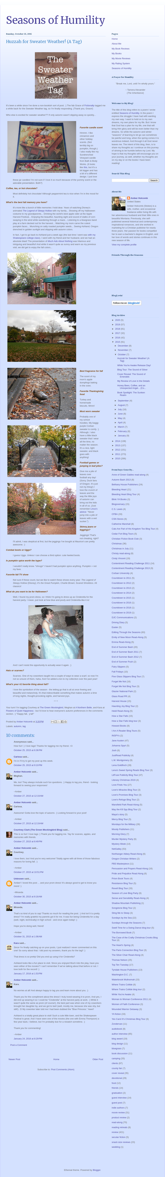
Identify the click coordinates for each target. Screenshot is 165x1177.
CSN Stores (118, 519)
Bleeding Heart (119, 489)
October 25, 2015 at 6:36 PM (28, 750)
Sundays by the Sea (122, 917)
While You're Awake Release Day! (134, 365)
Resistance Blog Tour (122, 883)
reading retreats (119, 1127)
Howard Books (119, 725)
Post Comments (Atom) (62, 1069)
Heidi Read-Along (120, 711)
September (123, 400)
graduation (117, 1093)
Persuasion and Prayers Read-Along (130, 868)
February (123, 431)
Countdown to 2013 (121, 588)
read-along (117, 1122)
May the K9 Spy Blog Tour (125, 809)
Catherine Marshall (121, 524)
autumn (17, 726)
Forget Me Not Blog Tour (124, 686)
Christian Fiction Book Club (125, 538)
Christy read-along (121, 553)
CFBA (115, 514)
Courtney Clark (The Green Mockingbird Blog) (38, 829)
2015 (118, 342)
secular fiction (118, 1137)
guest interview (119, 1097)
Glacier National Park (122, 691)
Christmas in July (120, 548)
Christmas (117, 543)
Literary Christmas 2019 (123, 780)
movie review (118, 1112)
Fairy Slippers (118, 666)
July (120, 409)
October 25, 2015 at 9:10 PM (28, 765)
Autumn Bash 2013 (121, 479)
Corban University (120, 573)
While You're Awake (121, 994)
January (122, 435)
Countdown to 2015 (121, 598)
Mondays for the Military (123, 824)
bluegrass (116, 1048)
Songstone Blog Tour (122, 908)
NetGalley (117, 849)
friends (115, 1088)
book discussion (120, 1053)
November (123, 350)
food (114, 1083)
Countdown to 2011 (121, 578)
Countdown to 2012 (121, 583)
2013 (118, 445)
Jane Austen (118, 740)
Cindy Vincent (118, 558)
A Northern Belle (83, 707)
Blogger (96, 1170)
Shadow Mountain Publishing (126, 903)
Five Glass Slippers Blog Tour (126, 676)
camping (116, 1058)
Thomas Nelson (119, 960)
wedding (116, 1147)
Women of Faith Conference (126, 1004)
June (120, 413)
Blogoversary (118, 504)
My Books (117, 53)
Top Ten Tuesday (120, 964)
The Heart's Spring (121, 945)
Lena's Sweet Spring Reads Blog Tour (130, 770)
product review (119, 1117)
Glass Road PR (119, 696)
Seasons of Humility (55, 20)
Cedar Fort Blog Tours (123, 533)
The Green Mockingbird (51, 707)
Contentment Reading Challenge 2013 (131, 568)
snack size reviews (121, 1142)
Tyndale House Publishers (125, 969)
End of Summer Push (122, 661)
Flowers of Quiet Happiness (20, 710)
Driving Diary (118, 622)
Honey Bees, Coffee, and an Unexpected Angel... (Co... (131, 387)
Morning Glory (119, 834)
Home (56, 1059)
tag (24, 726)
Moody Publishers (120, 829)
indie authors (118, 1107)
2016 (118, 337)
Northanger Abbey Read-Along (127, 854)
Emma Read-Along (121, 642)
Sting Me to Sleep (120, 913)
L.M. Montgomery (120, 760)
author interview (120, 1034)
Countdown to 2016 (121, 602)
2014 (118, 441)
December (123, 345)
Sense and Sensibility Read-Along (129, 898)
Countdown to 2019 (121, 612)
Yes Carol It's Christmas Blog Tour (128, 1019)
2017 (118, 333)
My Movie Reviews (121, 58)
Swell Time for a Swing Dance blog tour (131, 927)
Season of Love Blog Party (125, 893)
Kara (16, 943)
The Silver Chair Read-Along (126, 955)
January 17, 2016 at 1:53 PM (28, 973)
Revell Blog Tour (120, 888)
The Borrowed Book (121, 932)
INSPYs (116, 735)
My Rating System (121, 63)
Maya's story (118, 814)
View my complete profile (124, 244)
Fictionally (89, 105)
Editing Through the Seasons (126, 632)
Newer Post (14, 1059)
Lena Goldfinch (119, 765)
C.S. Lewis (117, 509)
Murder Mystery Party (122, 839)
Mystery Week (119, 844)
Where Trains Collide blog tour (127, 989)
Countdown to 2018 (121, 607)
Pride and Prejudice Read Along (127, 873)
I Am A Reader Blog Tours (124, 730)
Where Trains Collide (122, 984)
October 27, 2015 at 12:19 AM (28, 796)
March (121, 427)
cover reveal (118, 1073)
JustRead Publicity (121, 755)
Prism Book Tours (120, 878)
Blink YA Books (119, 499)
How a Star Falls (120, 716)
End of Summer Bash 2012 (125, 657)
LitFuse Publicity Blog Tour (125, 775)
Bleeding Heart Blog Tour (124, 494)
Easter (115, 627)
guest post (117, 1102)
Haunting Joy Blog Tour (123, 706)
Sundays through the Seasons (127, 922)
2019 (118, 324)
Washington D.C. (120, 974)
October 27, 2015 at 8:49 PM (28, 841)
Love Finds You (119, 785)
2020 (118, 320)
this (85, 167)
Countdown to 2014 (121, 593)
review (115, 1132)
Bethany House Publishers (125, 484)
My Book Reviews (120, 48)
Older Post (98, 1059)
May (120, 418)
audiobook (117, 1029)
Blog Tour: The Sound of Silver (132, 369)
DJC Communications (122, 617)
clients (115, 1063)
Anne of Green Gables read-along (128, 474)
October (122, 354)
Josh (114, 750)
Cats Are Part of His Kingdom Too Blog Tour (133, 528)
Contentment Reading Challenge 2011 (131, 563)
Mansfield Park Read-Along (125, 804)
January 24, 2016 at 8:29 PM (28, 1038)
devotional (117, 1078)
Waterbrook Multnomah (123, 979)
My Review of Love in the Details (133, 381)
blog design (117, 1043)
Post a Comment (18, 1045)
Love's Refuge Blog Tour (124, 799)
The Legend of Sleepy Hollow (37, 210)
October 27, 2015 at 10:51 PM (28, 872)
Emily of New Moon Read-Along (127, 637)
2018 (118, 329)
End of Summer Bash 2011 (125, 652)
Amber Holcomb (22, 771)
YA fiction (116, 1014)
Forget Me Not (119, 681)
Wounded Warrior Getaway (125, 1009)
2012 (118, 449)
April (120, 422)
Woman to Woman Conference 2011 (130, 999)
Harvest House (119, 701)
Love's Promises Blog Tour (125, 795)
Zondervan (117, 1024)
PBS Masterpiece (120, 863)
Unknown (19, 878)
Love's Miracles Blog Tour (124, 790)
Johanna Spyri (119, 745)
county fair (117, 1068)
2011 (118, 454)
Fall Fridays (117, 671)
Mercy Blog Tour (120, 819)
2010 (118, 458)
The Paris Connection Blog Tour (127, 950)
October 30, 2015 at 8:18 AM (28, 896)
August (121, 405)
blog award (117, 1038)
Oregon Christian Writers (124, 858)
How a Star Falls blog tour (125, 721)
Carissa (18, 756)
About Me (116, 43)
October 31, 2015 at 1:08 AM (28, 936)
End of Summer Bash (122, 647)
